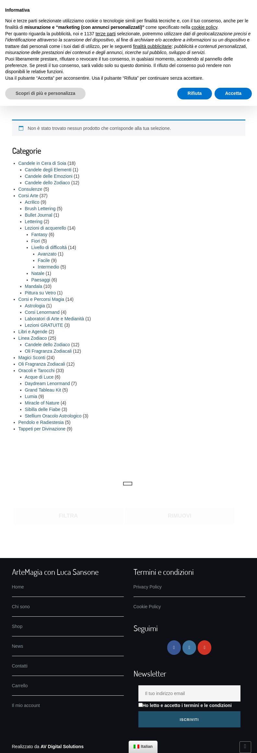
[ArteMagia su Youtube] (204, 647)
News (17, 646)
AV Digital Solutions (62, 746)
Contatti (20, 665)
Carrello (20, 685)
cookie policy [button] (204, 27)
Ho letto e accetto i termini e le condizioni (185, 705)
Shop (17, 626)
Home (18, 586)
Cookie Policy (147, 606)
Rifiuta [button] (195, 93)
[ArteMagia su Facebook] (174, 647)
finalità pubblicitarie (152, 46)
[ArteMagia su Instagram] (189, 647)
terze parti (106, 33)
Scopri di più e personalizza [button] (45, 93)
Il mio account (26, 705)
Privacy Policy (148, 586)
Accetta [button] (233, 93)
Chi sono (21, 606)
